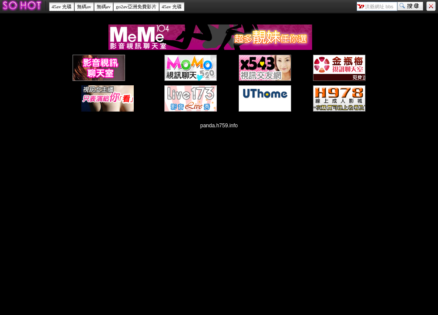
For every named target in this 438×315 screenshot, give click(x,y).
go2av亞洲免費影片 (136, 6)
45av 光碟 (62, 6)
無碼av (84, 6)
